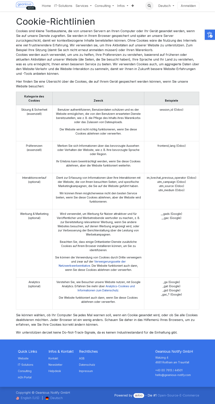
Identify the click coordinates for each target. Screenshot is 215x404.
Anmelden (188, 6)
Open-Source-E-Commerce (178, 395)
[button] (149, 6)
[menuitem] (46, 6)
